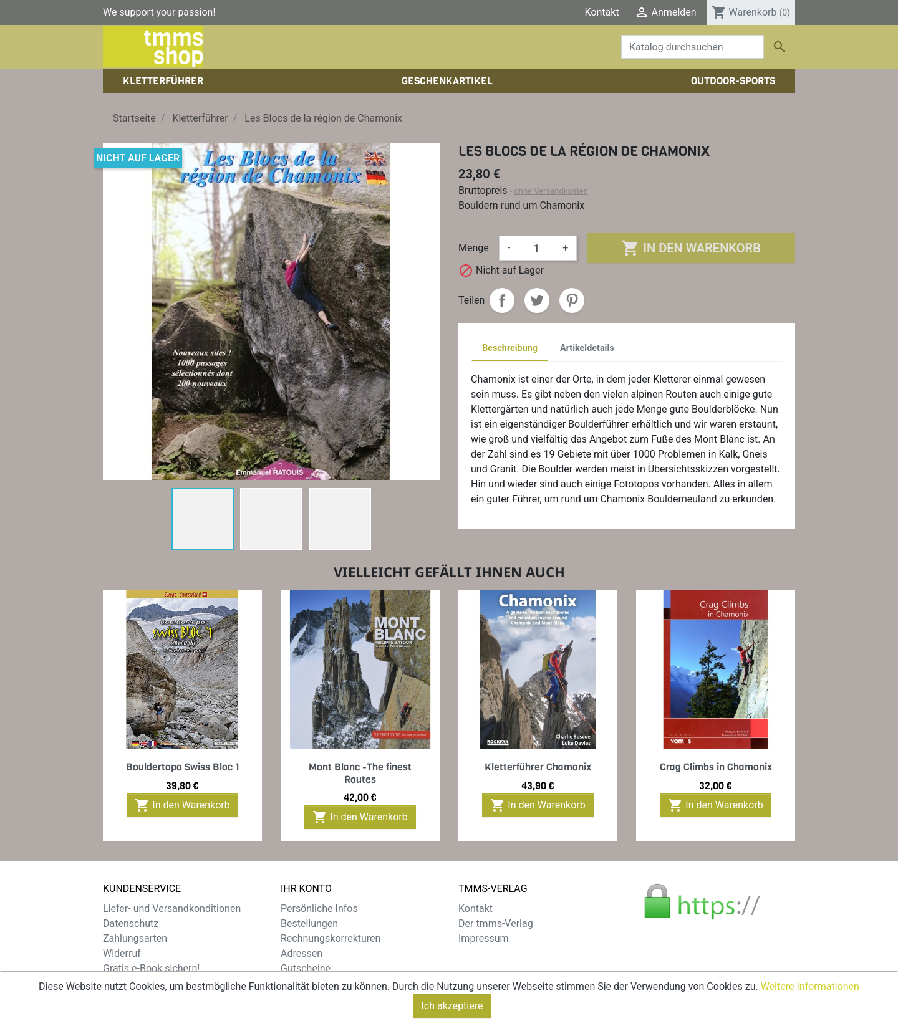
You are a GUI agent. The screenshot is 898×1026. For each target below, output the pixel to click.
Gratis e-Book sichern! (151, 968)
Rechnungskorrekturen (330, 938)
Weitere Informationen (810, 998)
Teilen (502, 300)
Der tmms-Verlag (495, 923)
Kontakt (602, 12)
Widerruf (122, 953)
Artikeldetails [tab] (587, 348)
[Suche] (692, 47)
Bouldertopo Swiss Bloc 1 (182, 767)
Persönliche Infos (319, 908)
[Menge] (536, 248)
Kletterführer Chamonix (538, 767)
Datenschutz (130, 923)
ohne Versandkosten (551, 191)
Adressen (301, 953)
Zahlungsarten (135, 938)
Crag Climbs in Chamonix (716, 767)
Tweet (536, 300)
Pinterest (571, 300)
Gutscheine (306, 968)
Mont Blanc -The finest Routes (360, 772)
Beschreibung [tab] (510, 348)
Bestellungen (309, 923)
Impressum (483, 938)
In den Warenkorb (690, 248)
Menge (473, 248)
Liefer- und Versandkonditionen (172, 908)
